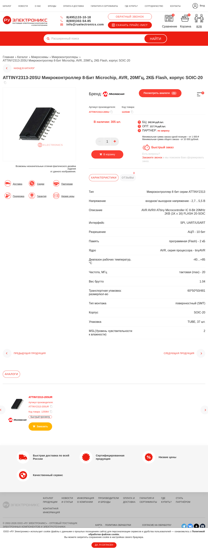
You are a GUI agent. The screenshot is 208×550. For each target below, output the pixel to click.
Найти (155, 39)
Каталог (22, 57)
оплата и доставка (73, 6)
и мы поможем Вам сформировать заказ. (173, 157)
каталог (7, 6)
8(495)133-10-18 (75, 17)
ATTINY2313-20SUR (40, 397)
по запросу (164, 130)
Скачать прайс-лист (130, 25)
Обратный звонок (130, 16)
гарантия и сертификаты (104, 6)
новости (23, 6)
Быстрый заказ (162, 147)
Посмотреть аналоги (160, 93)
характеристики (104, 177)
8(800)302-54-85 (75, 21)
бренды (52, 6)
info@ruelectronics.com (82, 24)
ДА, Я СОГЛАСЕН (104, 545)
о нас (38, 6)
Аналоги (11, 374)
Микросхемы (39, 57)
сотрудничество (154, 6)
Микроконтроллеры (65, 57)
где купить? (131, 6)
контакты (175, 6)
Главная (8, 57)
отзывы (128, 177)
